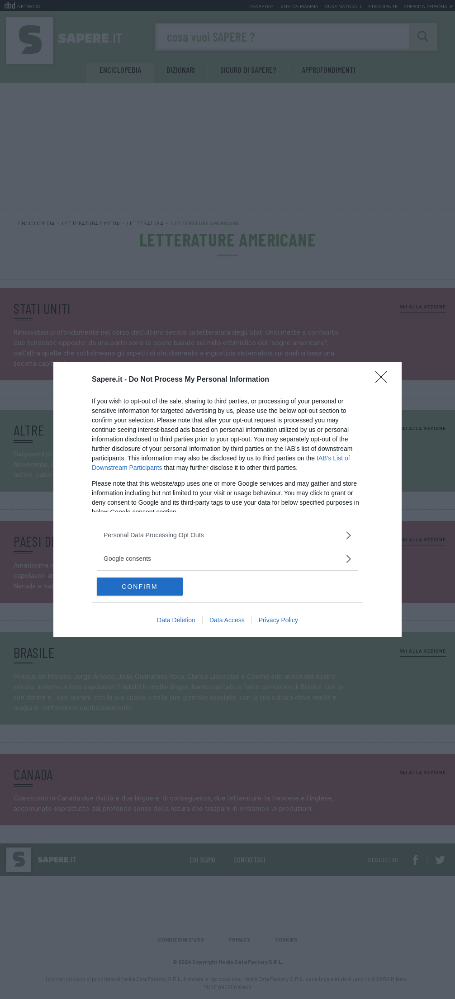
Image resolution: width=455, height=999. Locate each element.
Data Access (227, 620)
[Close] (384, 379)
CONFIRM (139, 586)
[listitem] (227, 535)
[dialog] (227, 499)
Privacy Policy (278, 620)
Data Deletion (176, 620)
